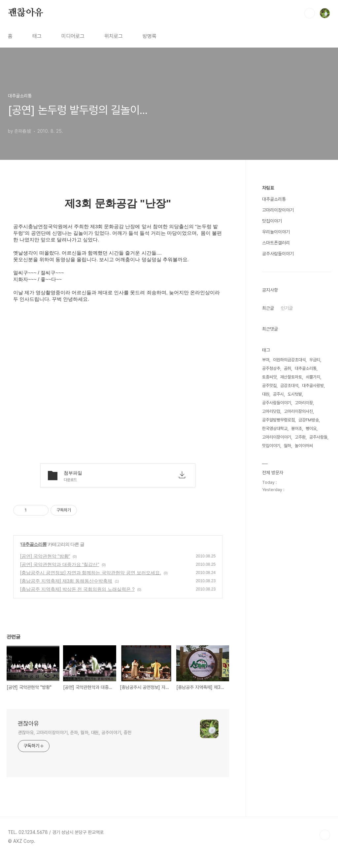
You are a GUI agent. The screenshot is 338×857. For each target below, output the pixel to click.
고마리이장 (304, 402)
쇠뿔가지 (313, 377)
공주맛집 (269, 385)
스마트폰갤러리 (276, 242)
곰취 (287, 368)
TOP (325, 835)
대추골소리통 (34, 544)
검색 (310, 13)
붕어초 (296, 428)
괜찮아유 (25, 13)
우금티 (314, 359)
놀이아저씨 (304, 445)
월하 (287, 445)
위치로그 (113, 36)
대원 (265, 394)
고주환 (300, 437)
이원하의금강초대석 (289, 359)
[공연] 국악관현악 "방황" (45, 556)
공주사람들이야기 (278, 253)
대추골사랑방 (313, 385)
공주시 (278, 394)
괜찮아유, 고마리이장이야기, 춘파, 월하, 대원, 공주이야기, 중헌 (74, 732)
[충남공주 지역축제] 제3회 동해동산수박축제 (66, 581)
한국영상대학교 (274, 428)
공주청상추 (271, 368)
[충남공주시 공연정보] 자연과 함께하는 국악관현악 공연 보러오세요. (90, 572)
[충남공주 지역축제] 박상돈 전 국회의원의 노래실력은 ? (77, 589)
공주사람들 (318, 437)
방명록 (149, 36)
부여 (265, 359)
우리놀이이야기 (276, 231)
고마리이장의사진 (298, 411)
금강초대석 (289, 385)
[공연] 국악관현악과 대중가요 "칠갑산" (59, 564)
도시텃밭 (294, 394)
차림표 (268, 188)
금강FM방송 (308, 419)
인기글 (287, 308)
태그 (37, 36)
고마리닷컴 (271, 411)
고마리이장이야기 (278, 210)
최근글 (268, 308)
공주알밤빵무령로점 (278, 419)
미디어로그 (72, 36)
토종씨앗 (269, 377)
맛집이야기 (272, 221)
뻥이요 (311, 428)
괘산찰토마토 (291, 377)
